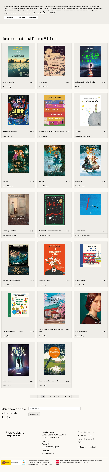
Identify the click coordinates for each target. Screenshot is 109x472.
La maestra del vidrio (81, 331)
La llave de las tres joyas (10, 131)
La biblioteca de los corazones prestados (51, 131)
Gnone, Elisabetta (8, 186)
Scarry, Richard (79, 285)
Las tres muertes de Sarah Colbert (85, 82)
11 (73, 397)
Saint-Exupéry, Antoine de (82, 136)
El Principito (78, 131)
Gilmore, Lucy (43, 136)
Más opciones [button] (32, 17)
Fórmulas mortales (8, 82)
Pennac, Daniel (86, 235)
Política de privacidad (86, 439)
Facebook (92, 447)
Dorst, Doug (42, 285)
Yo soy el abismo (8, 381)
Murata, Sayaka (43, 87)
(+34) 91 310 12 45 (48, 453)
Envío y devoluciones (86, 432)
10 (69, 397)
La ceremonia (43, 82)
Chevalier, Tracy (79, 336)
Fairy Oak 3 (78, 181)
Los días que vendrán (9, 231)
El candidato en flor (44, 280)
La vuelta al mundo (80, 280)
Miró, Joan (78, 235)
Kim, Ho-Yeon (43, 336)
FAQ (79, 442)
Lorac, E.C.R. (42, 386)
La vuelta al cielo (80, 231)
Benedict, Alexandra (44, 235)
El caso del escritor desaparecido (49, 381)
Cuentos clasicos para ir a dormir (13, 331)
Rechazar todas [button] (21, 17)
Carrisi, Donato (7, 386)
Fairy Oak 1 (6, 181)
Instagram (82, 447)
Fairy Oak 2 (42, 181)
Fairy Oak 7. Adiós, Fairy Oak (11, 280)
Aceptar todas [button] (9, 17)
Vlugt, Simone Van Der (9, 235)
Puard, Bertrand (7, 136)
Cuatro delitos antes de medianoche (50, 231)
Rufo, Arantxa (78, 87)
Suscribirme (34, 414)
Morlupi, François (8, 87)
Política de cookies (85, 436)
